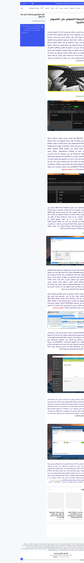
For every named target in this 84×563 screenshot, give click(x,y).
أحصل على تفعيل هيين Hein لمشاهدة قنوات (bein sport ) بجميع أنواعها (56, 3)
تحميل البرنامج (61, 416)
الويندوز (80, 3)
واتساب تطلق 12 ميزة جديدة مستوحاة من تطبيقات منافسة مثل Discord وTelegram (56, 515)
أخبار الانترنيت (68, 482)
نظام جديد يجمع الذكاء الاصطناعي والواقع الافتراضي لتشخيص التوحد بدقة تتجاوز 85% (74, 515)
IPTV (23, 8)
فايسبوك (53, 8)
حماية (33, 8)
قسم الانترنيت (38, 482)
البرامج (59, 8)
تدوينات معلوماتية (15, 8)
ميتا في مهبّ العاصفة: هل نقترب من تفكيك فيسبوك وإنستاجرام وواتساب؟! (37, 515)
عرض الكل (30, 489)
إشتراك (36, 556)
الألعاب (28, 8)
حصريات (66, 8)
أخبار (38, 8)
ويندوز (42, 8)
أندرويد (47, 8)
